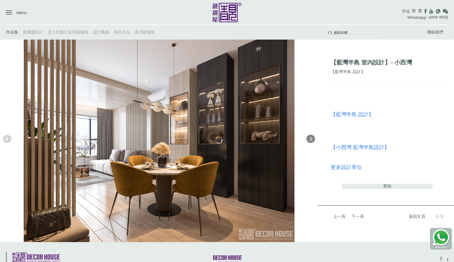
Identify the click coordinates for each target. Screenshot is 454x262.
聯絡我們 (435, 32)
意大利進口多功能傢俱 (68, 32)
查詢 (387, 186)
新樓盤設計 (33, 32)
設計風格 (101, 32)
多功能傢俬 (145, 32)
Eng (405, 11)
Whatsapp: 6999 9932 (427, 17)
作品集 (12, 32)
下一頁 (358, 216)
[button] (310, 139)
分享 (439, 216)
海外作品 (122, 32)
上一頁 (339, 216)
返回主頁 (417, 216)
